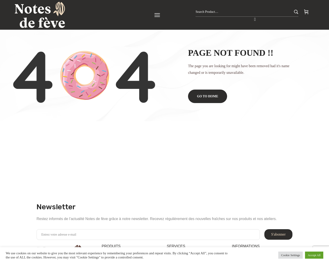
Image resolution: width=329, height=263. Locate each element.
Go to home (207, 96)
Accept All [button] (314, 255)
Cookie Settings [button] (290, 255)
